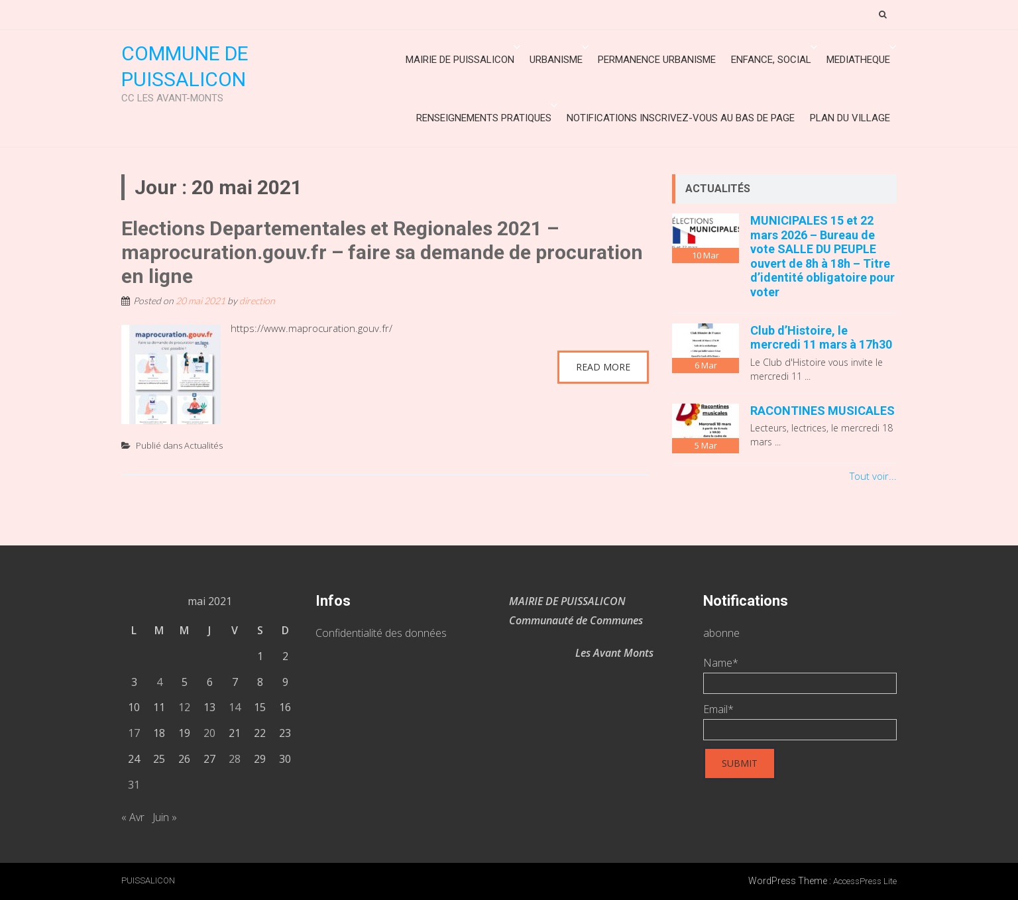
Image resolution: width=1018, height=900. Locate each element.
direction (257, 300)
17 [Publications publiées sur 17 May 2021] (134, 733)
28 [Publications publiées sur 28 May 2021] (235, 759)
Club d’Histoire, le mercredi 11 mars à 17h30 (821, 337)
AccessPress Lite (865, 881)
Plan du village (850, 118)
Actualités (203, 445)
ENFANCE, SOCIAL (771, 60)
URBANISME (556, 60)
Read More (603, 367)
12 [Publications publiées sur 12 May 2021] (184, 707)
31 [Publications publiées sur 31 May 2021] (134, 784)
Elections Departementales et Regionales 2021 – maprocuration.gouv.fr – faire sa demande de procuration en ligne (382, 252)
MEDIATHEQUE (858, 60)
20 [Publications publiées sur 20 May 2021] (209, 733)
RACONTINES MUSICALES (822, 411)
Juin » (164, 817)
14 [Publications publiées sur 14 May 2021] (235, 707)
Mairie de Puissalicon (460, 60)
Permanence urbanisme (657, 60)
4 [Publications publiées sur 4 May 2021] (159, 682)
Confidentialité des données (381, 633)
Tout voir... (873, 475)
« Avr (132, 817)
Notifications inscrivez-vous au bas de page (681, 118)
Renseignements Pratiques (483, 118)
